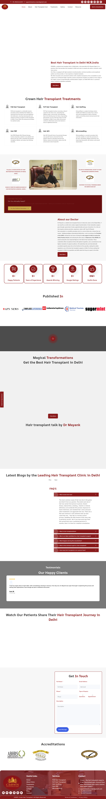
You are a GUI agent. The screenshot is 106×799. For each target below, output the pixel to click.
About (30, 7)
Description (59, 701)
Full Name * (59, 681)
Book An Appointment (1, 399)
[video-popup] (53, 338)
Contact (70, 7)
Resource (78, 7)
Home (23, 7)
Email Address (83, 681)
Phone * (58, 691)
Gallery (62, 7)
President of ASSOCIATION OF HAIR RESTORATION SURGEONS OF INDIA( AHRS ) (16, 171)
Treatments (53, 7)
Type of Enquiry (83, 691)
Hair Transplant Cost (41, 7)
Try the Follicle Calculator (20, 208)
